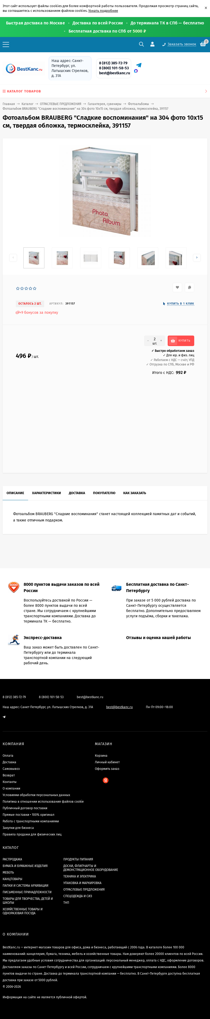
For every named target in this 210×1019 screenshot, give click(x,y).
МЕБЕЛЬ (8, 872)
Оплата (8, 755)
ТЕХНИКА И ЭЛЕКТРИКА (79, 876)
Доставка (9, 762)
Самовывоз (11, 769)
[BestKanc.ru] (22, 68)
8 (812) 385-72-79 (113, 63)
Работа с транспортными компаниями (31, 821)
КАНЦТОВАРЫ (12, 879)
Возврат (9, 775)
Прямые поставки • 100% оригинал (28, 815)
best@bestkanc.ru (114, 73)
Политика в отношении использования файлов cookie (43, 801)
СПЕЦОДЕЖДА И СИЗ (77, 896)
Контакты (10, 782)
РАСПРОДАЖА (12, 859)
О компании (11, 788)
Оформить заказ (107, 769)
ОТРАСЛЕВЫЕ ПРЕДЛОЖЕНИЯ (60, 104)
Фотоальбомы (138, 104)
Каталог (27, 104)
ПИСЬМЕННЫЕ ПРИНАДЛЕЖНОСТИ (27, 892)
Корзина (101, 755)
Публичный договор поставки (25, 808)
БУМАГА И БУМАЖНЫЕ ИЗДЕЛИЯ (25, 866)
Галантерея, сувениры (104, 104)
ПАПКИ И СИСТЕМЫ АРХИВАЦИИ (25, 885)
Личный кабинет (107, 762)
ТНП (66, 903)
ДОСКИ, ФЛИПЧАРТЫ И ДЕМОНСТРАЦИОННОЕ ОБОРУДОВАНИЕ (90, 868)
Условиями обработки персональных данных (36, 795)
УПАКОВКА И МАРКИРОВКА (82, 883)
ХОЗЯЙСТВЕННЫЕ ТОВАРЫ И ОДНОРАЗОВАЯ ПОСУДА (23, 911)
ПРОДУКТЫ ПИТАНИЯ (78, 859)
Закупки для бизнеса (18, 828)
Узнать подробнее (103, 11)
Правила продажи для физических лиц (32, 834)
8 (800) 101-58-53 (114, 68)
